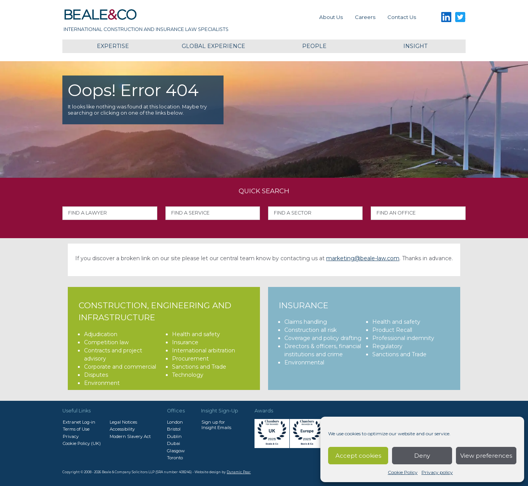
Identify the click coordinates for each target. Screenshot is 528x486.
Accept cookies (358, 455)
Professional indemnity (403, 338)
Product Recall (392, 329)
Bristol (174, 429)
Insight (415, 46)
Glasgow (176, 450)
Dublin (174, 436)
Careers (365, 17)
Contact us (401, 17)
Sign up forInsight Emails (216, 424)
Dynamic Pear (239, 472)
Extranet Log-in (79, 422)
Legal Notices (123, 422)
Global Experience (213, 46)
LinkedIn (446, 17)
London (175, 422)
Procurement (190, 358)
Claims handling (305, 321)
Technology (187, 374)
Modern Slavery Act (130, 436)
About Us (331, 17)
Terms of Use (76, 429)
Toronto (175, 457)
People (314, 46)
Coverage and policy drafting (322, 338)
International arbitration (203, 350)
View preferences (486, 455)
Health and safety (196, 334)
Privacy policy (437, 472)
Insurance (185, 342)
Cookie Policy (403, 472)
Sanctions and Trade (199, 366)
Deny (422, 455)
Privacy (71, 436)
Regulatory (387, 346)
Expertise (113, 46)
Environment (102, 383)
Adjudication (100, 334)
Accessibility (122, 429)
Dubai (173, 443)
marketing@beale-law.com (362, 258)
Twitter (460, 17)
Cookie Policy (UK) (82, 443)
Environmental (304, 362)
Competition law (106, 342)
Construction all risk (310, 329)
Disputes (96, 374)
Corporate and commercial (120, 366)
